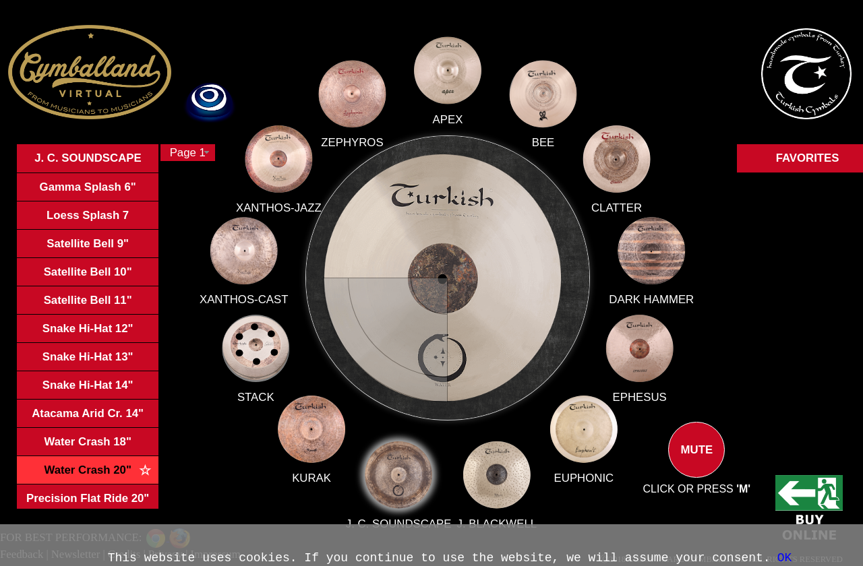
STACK (297, 381)
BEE (538, 151)
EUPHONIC (575, 468)
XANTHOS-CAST (303, 307)
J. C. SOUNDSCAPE (404, 501)
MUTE (696, 460)
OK (784, 558)
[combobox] (187, 152)
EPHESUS (630, 393)
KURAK (332, 454)
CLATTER (608, 213)
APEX (448, 129)
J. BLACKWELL (493, 507)
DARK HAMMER (641, 300)
